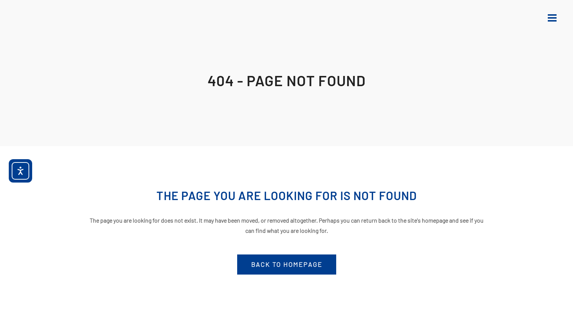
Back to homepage (286, 264)
